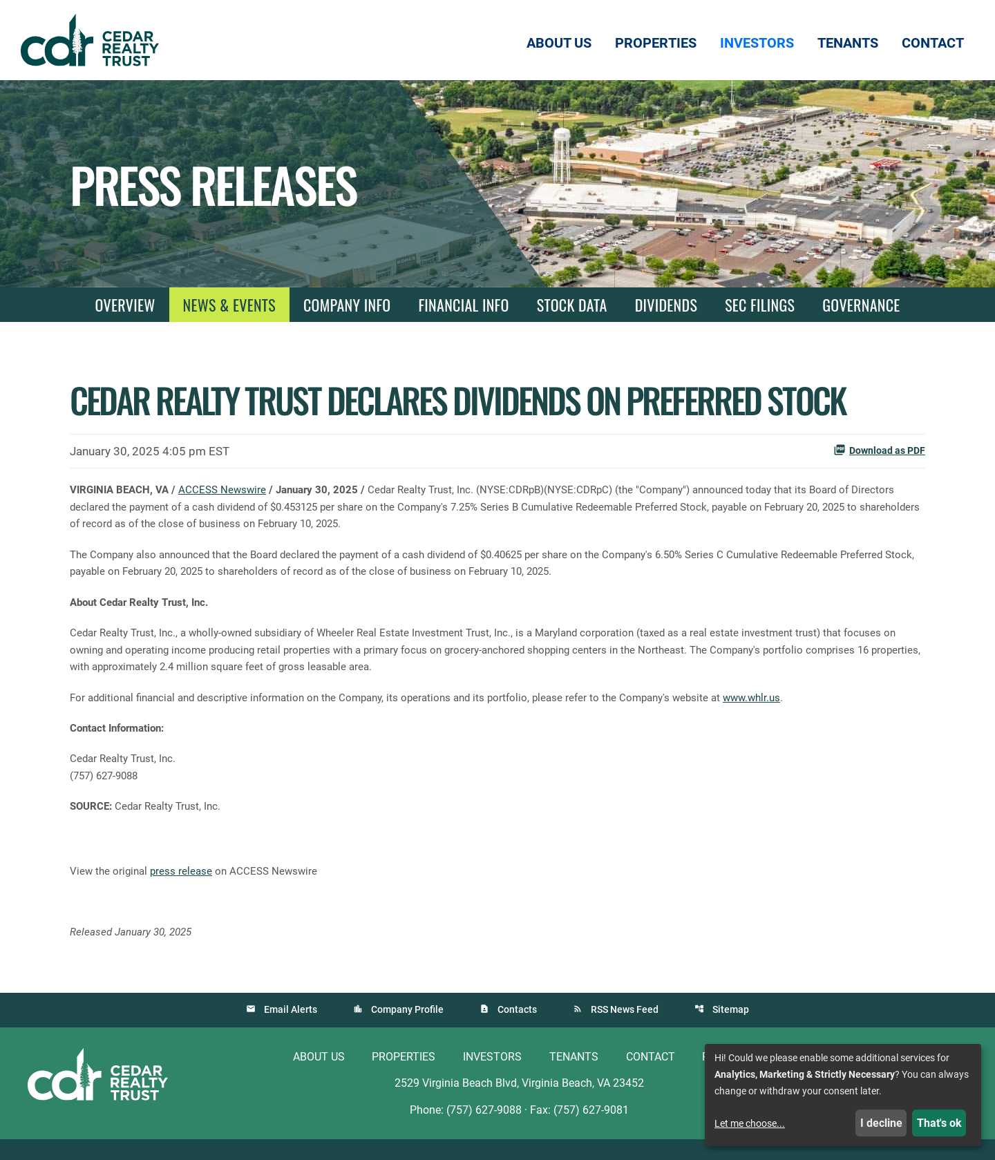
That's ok (939, 1123)
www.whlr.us (787, 706)
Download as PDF (879, 450)
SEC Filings (760, 305)
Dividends (666, 305)
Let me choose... (749, 1123)
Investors (492, 1076)
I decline (881, 1123)
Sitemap (730, 1029)
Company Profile (407, 1029)
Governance (861, 305)
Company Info (346, 305)
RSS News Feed (624, 1029)
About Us (319, 1076)
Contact (650, 1076)
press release (185, 887)
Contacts (517, 1029)
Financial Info (463, 305)
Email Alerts (290, 1029)
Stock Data (572, 305)
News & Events (229, 305)
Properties (403, 1076)
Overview (125, 305)
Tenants (573, 1076)
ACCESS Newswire (229, 490)
